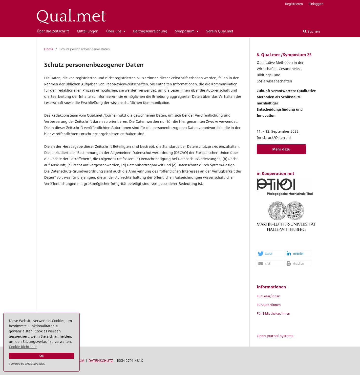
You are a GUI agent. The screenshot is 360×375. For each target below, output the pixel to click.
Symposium (185, 31)
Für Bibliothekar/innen (273, 313)
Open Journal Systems (275, 335)
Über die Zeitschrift (53, 31)
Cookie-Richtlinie (23, 346)
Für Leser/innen (268, 296)
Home (48, 49)
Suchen (311, 31)
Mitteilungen (87, 31)
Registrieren (294, 3)
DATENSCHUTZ (100, 360)
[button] (270, 253)
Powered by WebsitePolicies (27, 363)
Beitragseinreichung (150, 31)
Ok (42, 356)
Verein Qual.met (219, 31)
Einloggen (316, 3)
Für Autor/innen (269, 304)
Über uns (114, 31)
